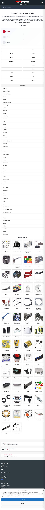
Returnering (3, 479)
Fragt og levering (4, 477)
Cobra (33, 50)
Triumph (12, 82)
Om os (2, 467)
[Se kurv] (42, 3)
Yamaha (33, 82)
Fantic (33, 54)
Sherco (33, 70)
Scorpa (11, 70)
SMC (12, 74)
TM (33, 78)
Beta (12, 50)
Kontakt (2, 476)
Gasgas (11, 58)
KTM (12, 66)
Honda (33, 58)
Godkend (22, 499)
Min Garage (22, 25)
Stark (33, 74)
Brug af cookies (4, 468)
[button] (43, 490)
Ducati (11, 54)
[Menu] (2, 3)
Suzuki (11, 78)
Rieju (33, 66)
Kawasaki (33, 62)
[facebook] (2, 481)
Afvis (22, 503)
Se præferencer (22, 507)
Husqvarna (11, 62)
